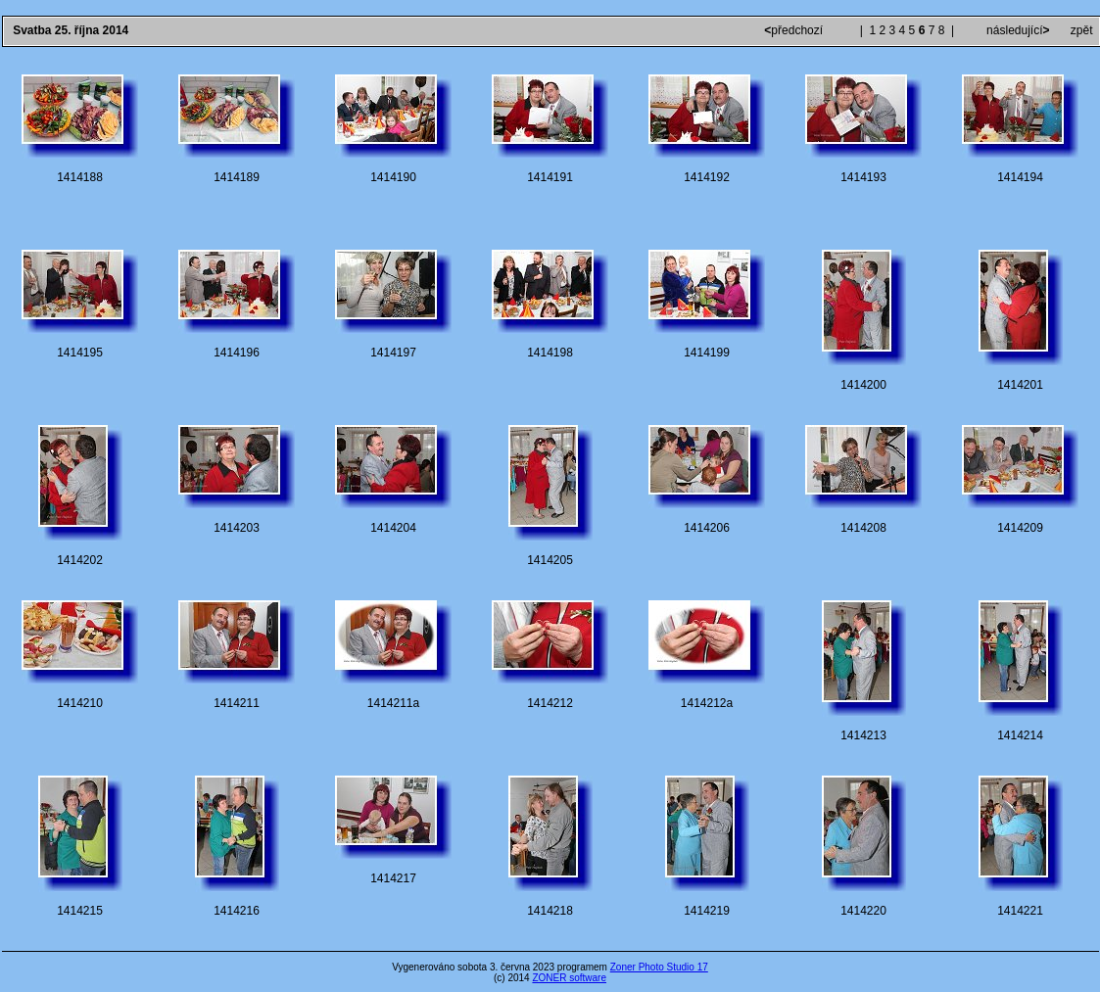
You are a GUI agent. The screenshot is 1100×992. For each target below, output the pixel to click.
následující (1016, 30)
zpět (1082, 30)
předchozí (795, 30)
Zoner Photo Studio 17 (659, 967)
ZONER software (569, 977)
